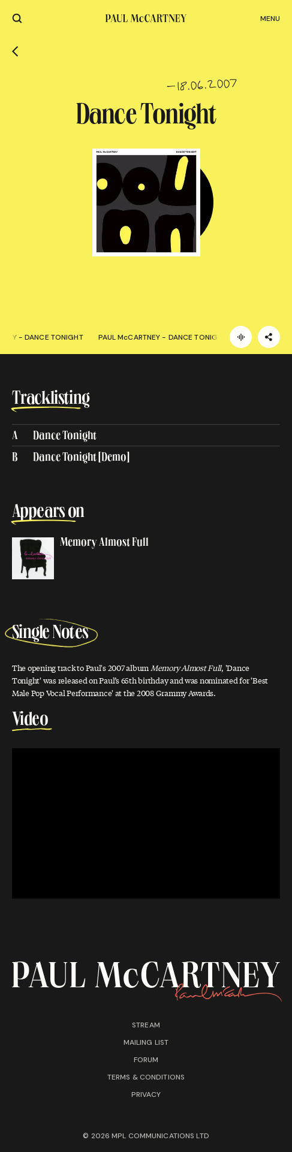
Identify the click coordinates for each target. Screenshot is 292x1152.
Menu (270, 18)
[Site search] (17, 18)
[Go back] (15, 51)
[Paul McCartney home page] (146, 18)
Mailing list (146, 1042)
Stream (146, 1025)
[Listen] (241, 337)
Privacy (146, 1094)
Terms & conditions (146, 1077)
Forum (146, 1060)
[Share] (269, 337)
